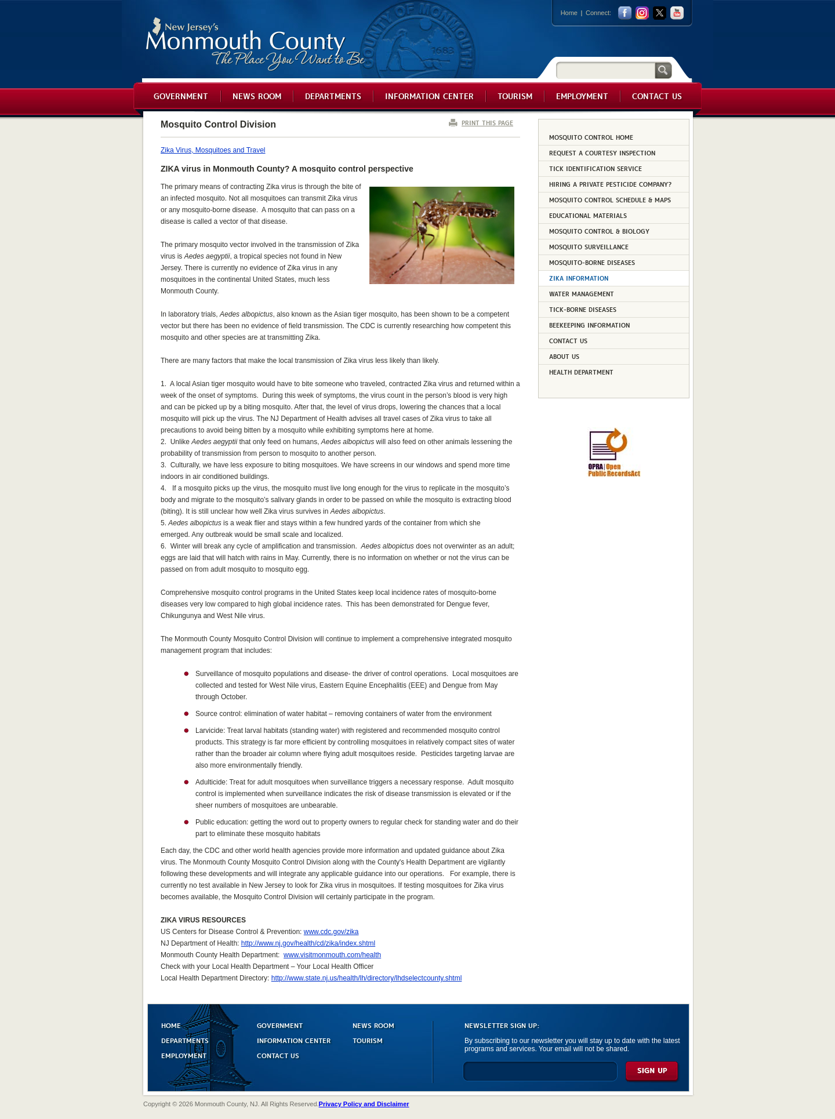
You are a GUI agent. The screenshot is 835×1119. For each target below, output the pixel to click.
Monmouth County (256, 44)
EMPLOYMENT (183, 1055)
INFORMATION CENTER (294, 1040)
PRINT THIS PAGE (487, 122)
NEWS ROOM (373, 1025)
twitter (659, 13)
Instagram (642, 13)
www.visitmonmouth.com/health (332, 955)
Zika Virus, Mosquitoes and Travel (213, 150)
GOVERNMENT (280, 1025)
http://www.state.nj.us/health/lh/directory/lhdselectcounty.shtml (366, 978)
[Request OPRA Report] (614, 475)
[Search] (605, 69)
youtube (677, 13)
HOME (171, 1025)
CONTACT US (278, 1055)
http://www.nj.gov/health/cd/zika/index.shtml (308, 943)
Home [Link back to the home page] (569, 12)
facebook (624, 13)
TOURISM (368, 1040)
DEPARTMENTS (185, 1040)
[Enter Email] (540, 1076)
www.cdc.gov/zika (331, 932)
